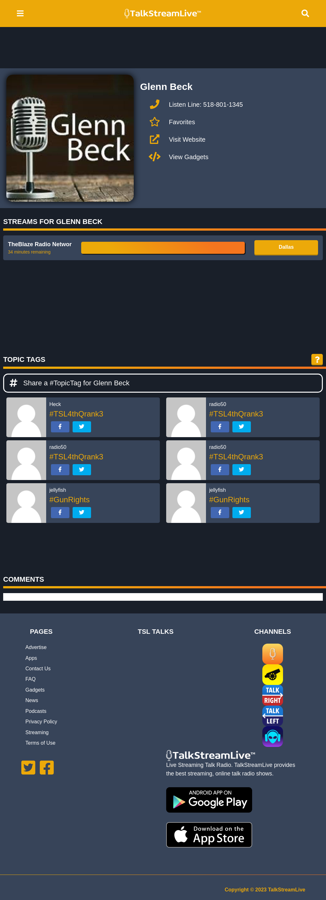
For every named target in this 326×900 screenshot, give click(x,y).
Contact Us (38, 668)
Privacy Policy (41, 721)
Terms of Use (40, 743)
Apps (31, 658)
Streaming (37, 732)
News (31, 700)
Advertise (36, 647)
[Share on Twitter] (82, 426)
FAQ (30, 679)
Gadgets (35, 690)
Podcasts (35, 711)
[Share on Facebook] (60, 426)
